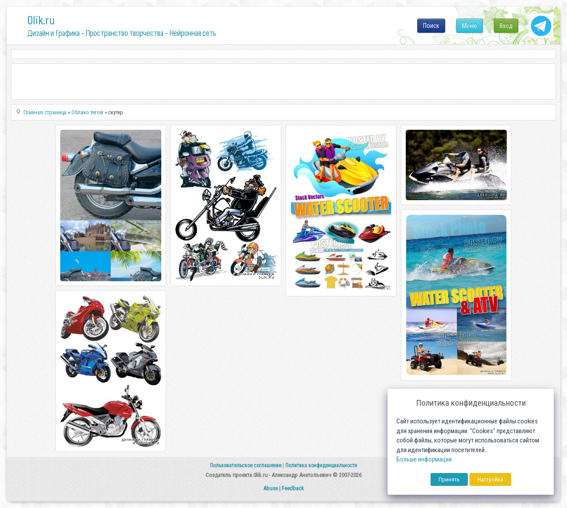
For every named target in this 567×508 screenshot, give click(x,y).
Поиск (431, 25)
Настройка (490, 479)
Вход (506, 25)
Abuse (270, 488)
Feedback (293, 488)
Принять (449, 479)
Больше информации (424, 459)
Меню (469, 25)
